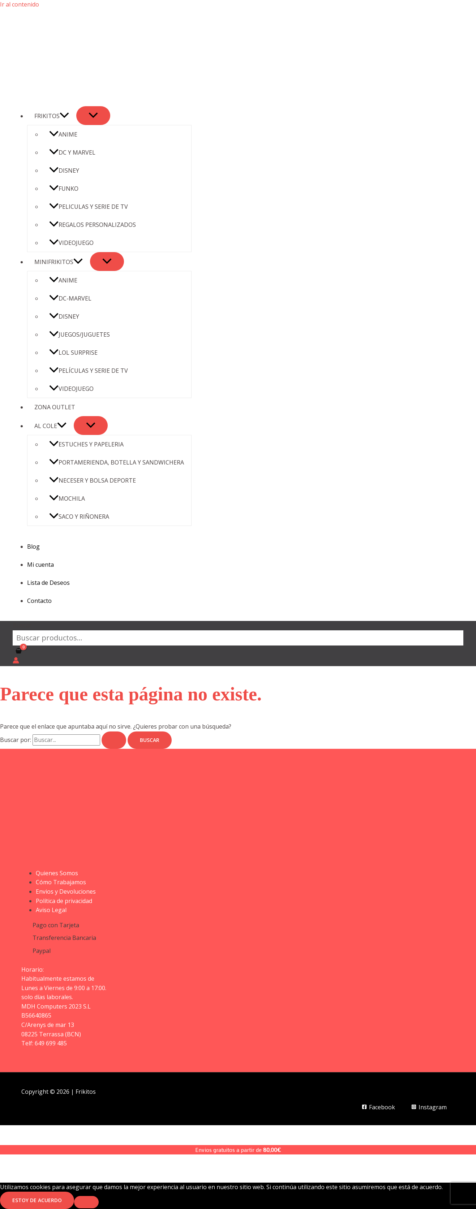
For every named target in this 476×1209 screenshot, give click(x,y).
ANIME (63, 134)
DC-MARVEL (70, 298)
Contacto (39, 601)
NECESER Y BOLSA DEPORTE (92, 480)
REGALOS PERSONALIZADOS (92, 225)
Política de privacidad (64, 901)
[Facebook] (379, 1107)
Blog (33, 546)
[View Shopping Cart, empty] (19, 651)
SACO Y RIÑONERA (79, 517)
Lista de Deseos (48, 583)
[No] (86, 1202)
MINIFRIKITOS (58, 262)
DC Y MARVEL (72, 152)
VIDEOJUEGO (71, 243)
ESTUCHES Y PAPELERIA (86, 444)
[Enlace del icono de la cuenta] (16, 661)
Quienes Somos (57, 873)
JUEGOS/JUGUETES (79, 334)
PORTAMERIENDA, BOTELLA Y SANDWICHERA (116, 462)
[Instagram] (429, 1107)
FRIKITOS (51, 116)
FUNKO (63, 189)
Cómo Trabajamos (61, 882)
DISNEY (64, 170)
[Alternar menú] (93, 115)
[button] (64, 116)
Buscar (22, 625)
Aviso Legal (51, 910)
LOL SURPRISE (73, 353)
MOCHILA (67, 498)
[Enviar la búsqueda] (114, 740)
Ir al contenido (19, 4)
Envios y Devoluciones (66, 891)
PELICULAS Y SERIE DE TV (88, 207)
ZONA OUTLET (54, 407)
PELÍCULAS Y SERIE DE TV (88, 371)
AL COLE (50, 426)
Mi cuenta (40, 565)
